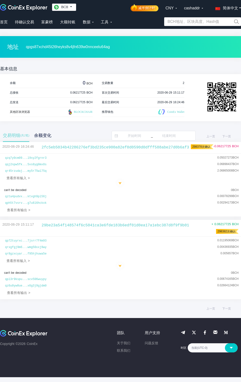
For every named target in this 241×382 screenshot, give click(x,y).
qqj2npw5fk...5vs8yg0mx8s (26, 164)
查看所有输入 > (18, 178)
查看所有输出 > (18, 210)
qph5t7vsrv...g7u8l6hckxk (26, 203)
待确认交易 (24, 22)
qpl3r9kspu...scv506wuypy (26, 279)
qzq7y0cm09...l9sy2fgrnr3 (26, 158)
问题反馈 (151, 343)
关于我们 (123, 343)
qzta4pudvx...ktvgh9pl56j (26, 196)
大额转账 (67, 22)
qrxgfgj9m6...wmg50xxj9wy (26, 247)
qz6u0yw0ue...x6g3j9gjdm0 (26, 285)
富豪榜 (47, 22)
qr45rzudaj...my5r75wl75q (26, 171)
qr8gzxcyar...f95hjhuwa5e (26, 253)
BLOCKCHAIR (80, 112)
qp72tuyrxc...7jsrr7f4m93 (26, 240)
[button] (225, 7)
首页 (4, 22)
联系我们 (123, 350)
